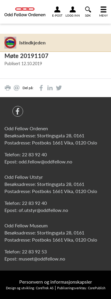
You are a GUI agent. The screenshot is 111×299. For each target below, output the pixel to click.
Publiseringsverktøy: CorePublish (81, 288)
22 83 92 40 (34, 154)
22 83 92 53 (34, 251)
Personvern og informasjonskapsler (55, 281)
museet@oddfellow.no (42, 258)
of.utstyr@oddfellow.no (43, 210)
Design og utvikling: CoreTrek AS (30, 288)
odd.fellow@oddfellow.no (45, 161)
